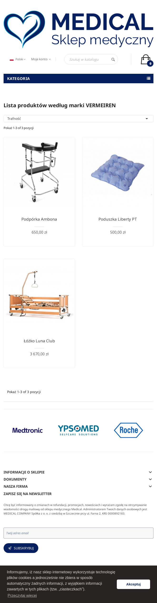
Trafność (78, 118)
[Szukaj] (91, 59)
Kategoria (18, 78)
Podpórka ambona (39, 219)
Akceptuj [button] (133, 584)
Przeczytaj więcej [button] (22, 596)
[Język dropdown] (17, 59)
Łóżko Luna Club (39, 340)
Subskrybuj (24, 548)
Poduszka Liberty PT (117, 219)
